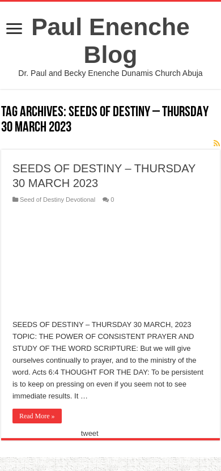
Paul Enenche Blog (110, 40)
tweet (90, 433)
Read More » (37, 416)
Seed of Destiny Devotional (57, 199)
